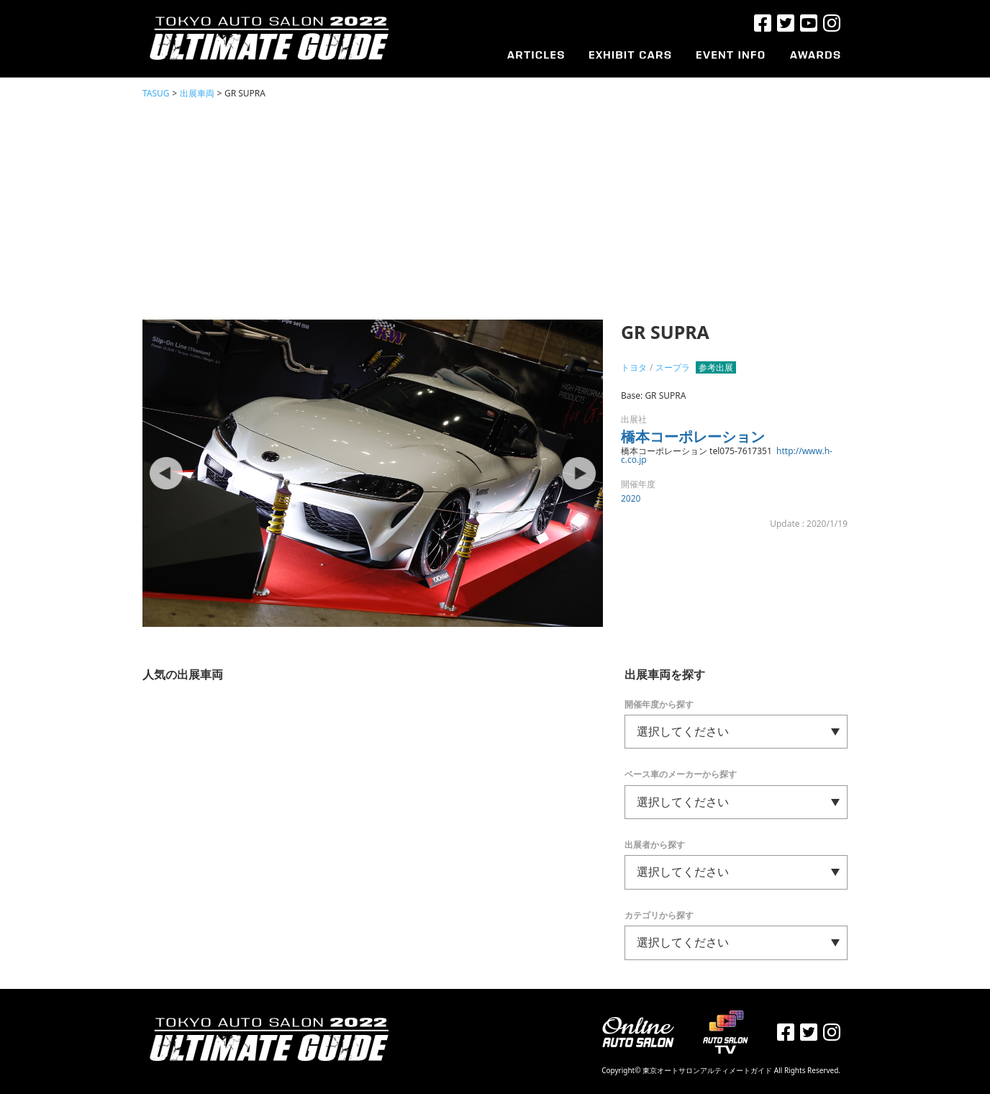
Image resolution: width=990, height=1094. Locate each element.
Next (578, 474)
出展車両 (197, 93)
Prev (168, 474)
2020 (630, 498)
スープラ (672, 367)
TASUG (156, 93)
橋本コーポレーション (693, 436)
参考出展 (716, 367)
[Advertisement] (495, 208)
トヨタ (634, 367)
